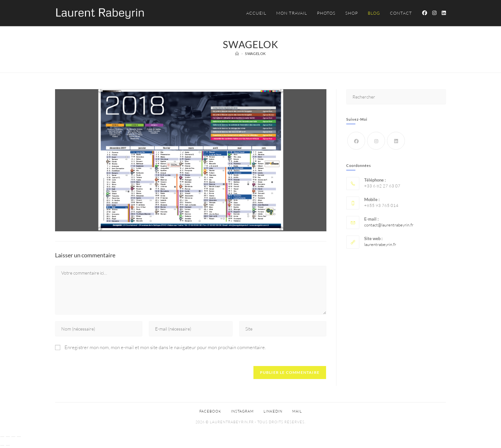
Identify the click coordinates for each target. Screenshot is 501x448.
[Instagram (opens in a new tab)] (434, 12)
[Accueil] (237, 53)
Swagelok (255, 53)
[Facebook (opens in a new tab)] (425, 12)
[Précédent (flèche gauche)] (2, 445)
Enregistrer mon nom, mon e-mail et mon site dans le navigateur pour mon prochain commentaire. (165, 347)
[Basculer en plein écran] (8, 436)
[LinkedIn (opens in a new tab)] (444, 12)
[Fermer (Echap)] (19, 436)
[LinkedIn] (396, 141)
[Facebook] (356, 141)
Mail (297, 411)
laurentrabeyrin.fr (380, 244)
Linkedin (273, 411)
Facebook (210, 411)
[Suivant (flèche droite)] (8, 445)
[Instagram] (376, 141)
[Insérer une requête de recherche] (396, 96)
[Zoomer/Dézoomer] (2, 436)
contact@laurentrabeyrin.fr (388, 224)
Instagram (242, 411)
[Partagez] (13, 436)
